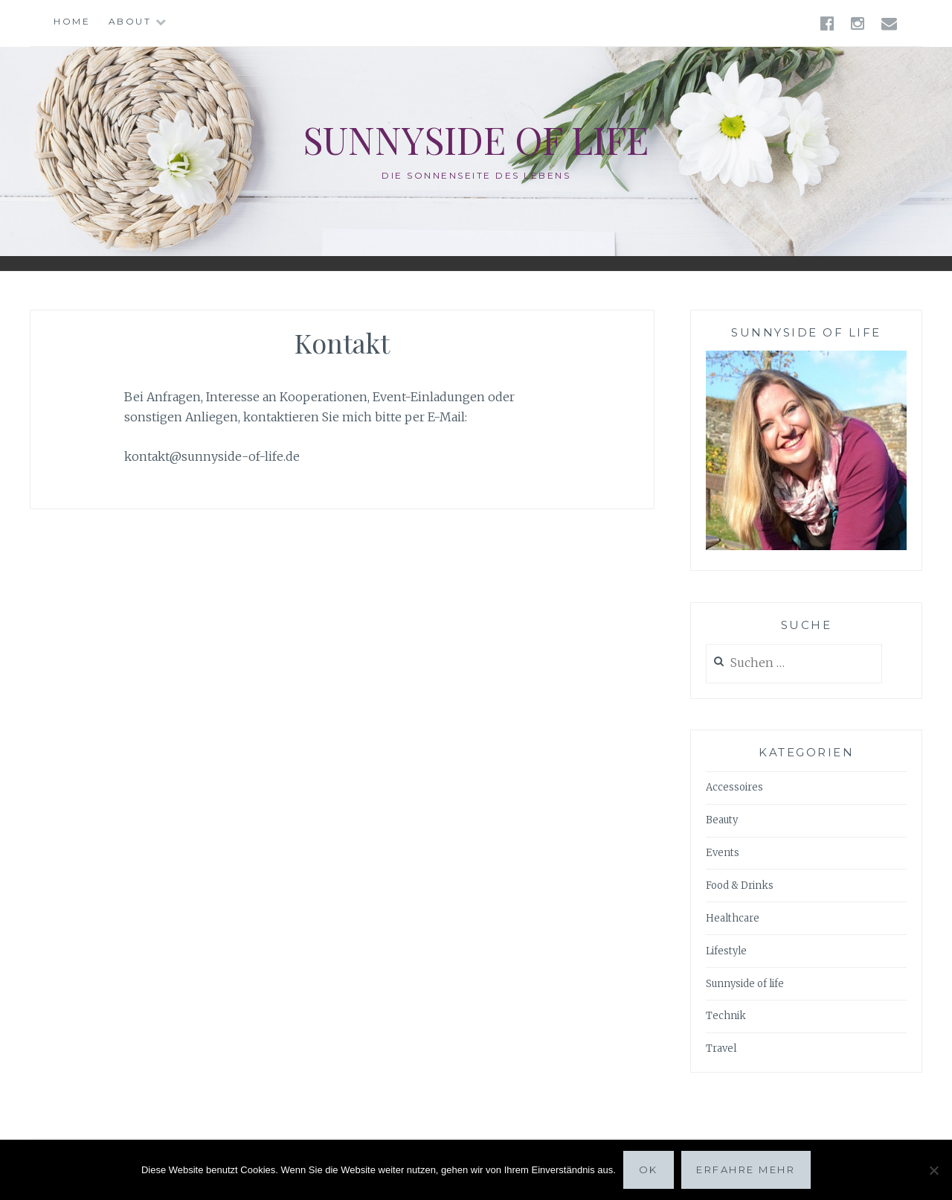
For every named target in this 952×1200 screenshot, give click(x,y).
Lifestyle (726, 951)
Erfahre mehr (745, 1169)
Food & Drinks (740, 885)
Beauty (722, 820)
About (130, 21)
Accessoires (734, 787)
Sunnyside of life (476, 140)
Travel (721, 1048)
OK (648, 1169)
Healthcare (732, 918)
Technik (726, 1015)
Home (72, 21)
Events (722, 852)
